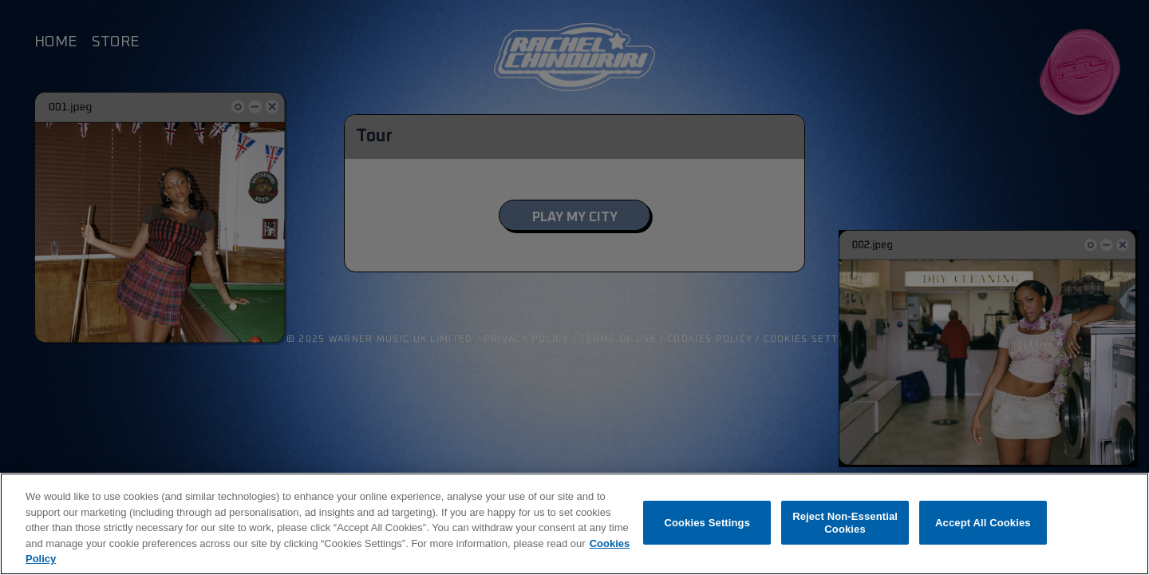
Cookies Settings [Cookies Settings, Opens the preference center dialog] (708, 523)
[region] (574, 524)
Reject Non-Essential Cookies (845, 522)
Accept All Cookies (983, 523)
